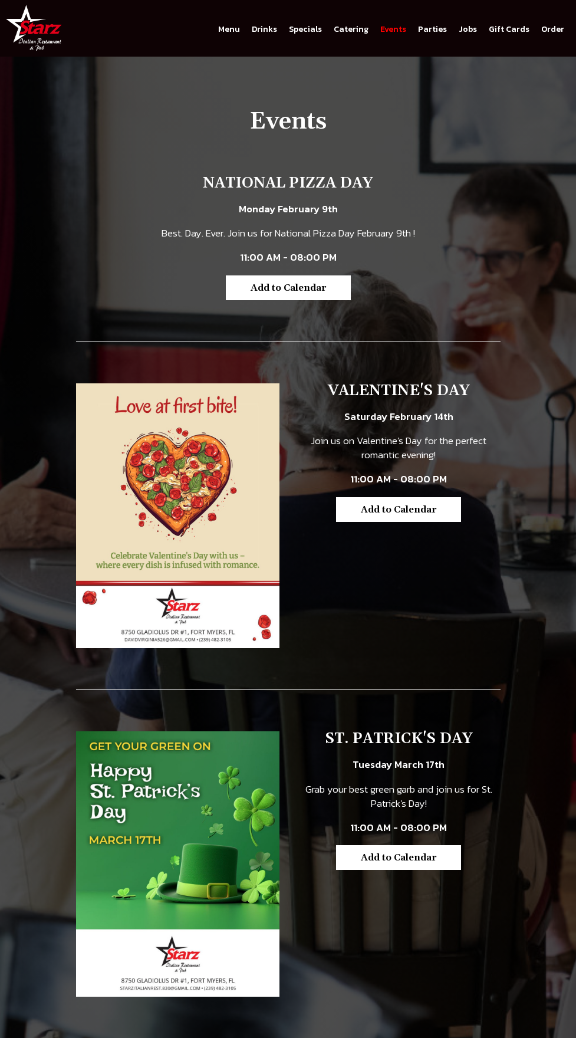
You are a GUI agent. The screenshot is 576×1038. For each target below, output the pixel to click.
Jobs (468, 29)
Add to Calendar (288, 288)
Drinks (264, 29)
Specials (305, 29)
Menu (229, 29)
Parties (432, 29)
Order (552, 29)
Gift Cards (509, 29)
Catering (351, 29)
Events (393, 29)
